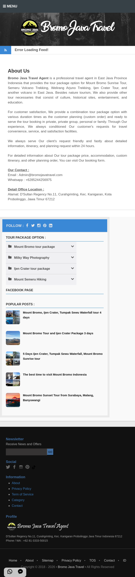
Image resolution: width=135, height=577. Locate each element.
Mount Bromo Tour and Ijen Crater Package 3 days (58, 333)
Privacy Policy (21, 488)
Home (13, 560)
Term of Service (23, 494)
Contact (17, 505)
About (16, 483)
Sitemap (47, 560)
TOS (92, 560)
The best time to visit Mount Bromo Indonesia (55, 374)
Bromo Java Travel (71, 567)
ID (124, 560)
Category (18, 500)
